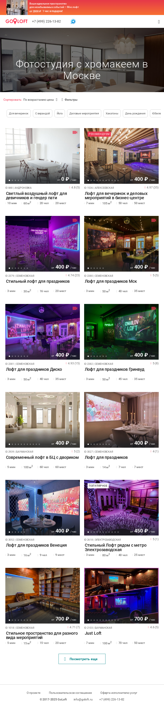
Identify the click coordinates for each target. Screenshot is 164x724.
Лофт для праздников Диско (33, 369)
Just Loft (92, 633)
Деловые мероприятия (84, 113)
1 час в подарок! (52, 11)
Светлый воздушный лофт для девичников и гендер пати (35, 195)
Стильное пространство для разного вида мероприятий (41, 635)
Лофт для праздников (105, 457)
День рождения (135, 113)
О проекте (33, 692)
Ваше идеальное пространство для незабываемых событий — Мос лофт (54, 5)
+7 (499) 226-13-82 (46, 21)
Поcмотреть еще (81, 659)
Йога (60, 113)
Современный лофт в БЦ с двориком (41, 457)
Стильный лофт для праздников (37, 281)
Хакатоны (112, 113)
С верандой (42, 113)
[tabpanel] (42, 156)
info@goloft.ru (83, 699)
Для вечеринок (18, 113)
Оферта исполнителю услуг (119, 692)
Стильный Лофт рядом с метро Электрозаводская (115, 547)
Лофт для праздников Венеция (35, 545)
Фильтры (70, 99)
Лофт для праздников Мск (110, 281)
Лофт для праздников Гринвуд (114, 369)
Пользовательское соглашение (70, 692)
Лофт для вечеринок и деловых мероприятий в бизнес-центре (115, 195)
